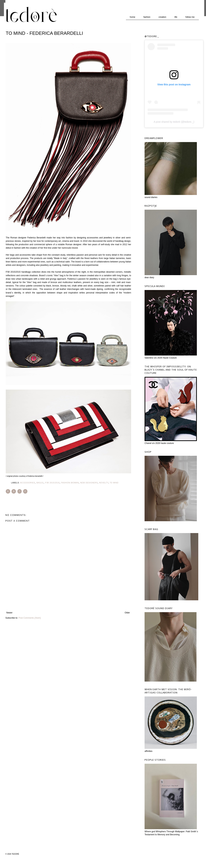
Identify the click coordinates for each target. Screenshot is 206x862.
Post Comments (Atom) (29, 618)
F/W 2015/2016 (52, 483)
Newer (9, 612)
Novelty (103, 483)
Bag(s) (40, 483)
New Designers (89, 483)
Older (127, 612)
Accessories (27, 483)
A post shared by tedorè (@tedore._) (174, 121)
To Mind (114, 483)
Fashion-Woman (70, 483)
